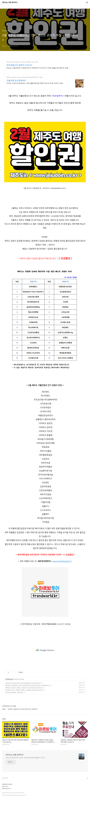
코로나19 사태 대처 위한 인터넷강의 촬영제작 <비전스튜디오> (23, 718)
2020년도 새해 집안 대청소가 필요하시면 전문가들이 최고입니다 (23, 723)
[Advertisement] (45, 77)
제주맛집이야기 (9, 714)
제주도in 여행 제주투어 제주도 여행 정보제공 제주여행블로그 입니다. (25, 793)
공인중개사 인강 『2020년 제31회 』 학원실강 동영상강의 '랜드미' (24, 725)
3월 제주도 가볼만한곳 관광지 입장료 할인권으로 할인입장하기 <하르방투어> (27, 720)
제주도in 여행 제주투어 (9, 2)
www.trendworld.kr (62, 597)
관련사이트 (5, 813)
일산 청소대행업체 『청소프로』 (14, 727)
